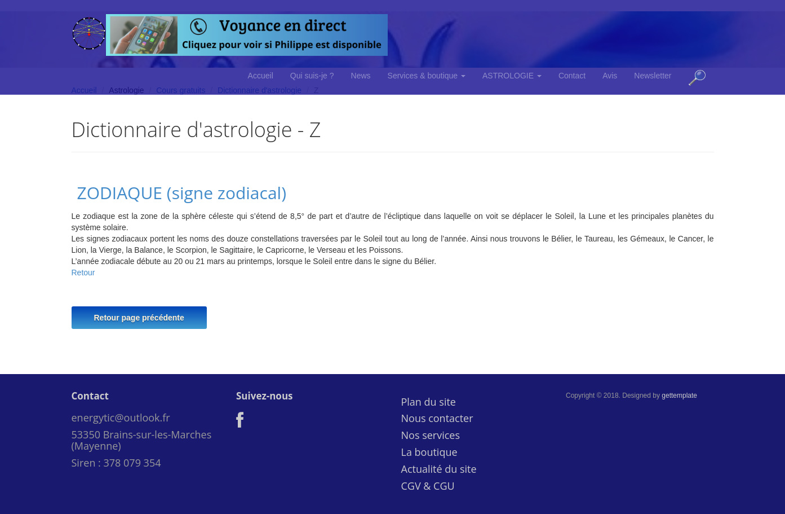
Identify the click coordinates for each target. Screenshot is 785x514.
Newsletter (652, 75)
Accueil (260, 75)
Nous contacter (437, 418)
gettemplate (679, 395)
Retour (83, 272)
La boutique (429, 452)
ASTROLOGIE (512, 75)
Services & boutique (426, 75)
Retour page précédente (139, 317)
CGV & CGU (428, 486)
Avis (609, 75)
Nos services (430, 435)
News (361, 75)
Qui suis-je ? (312, 75)
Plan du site (428, 401)
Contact (572, 75)
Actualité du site (439, 469)
